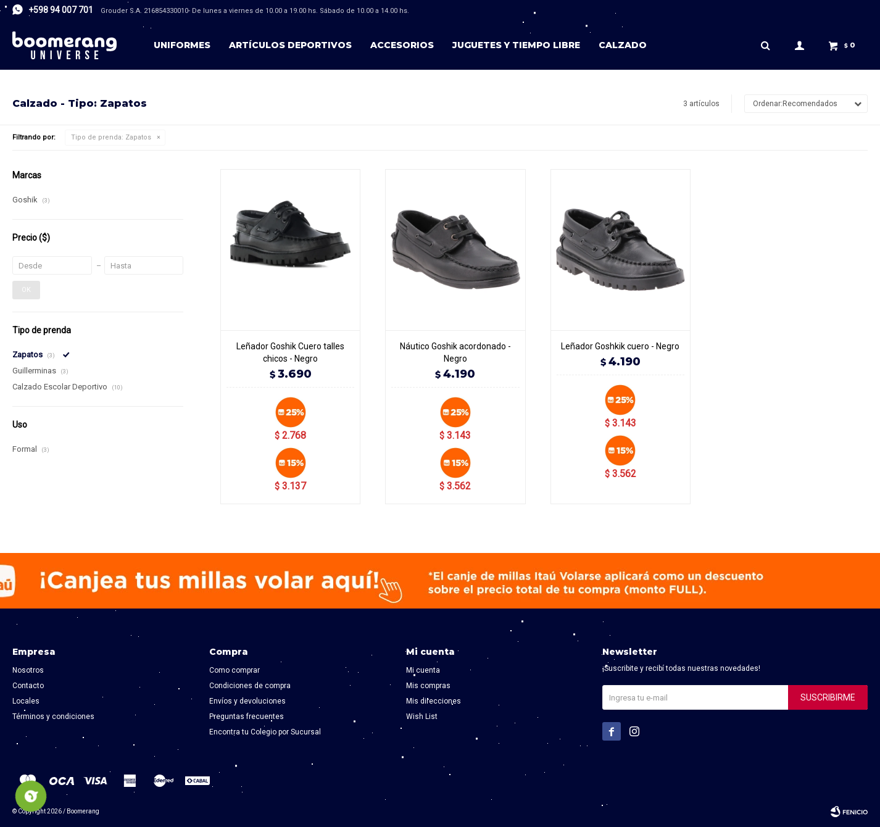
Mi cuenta (423, 670)
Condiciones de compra (250, 685)
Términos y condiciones (53, 716)
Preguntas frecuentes (246, 716)
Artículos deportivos (290, 45)
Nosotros (28, 670)
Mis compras (428, 685)
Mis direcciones (433, 701)
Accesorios (402, 45)
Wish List (422, 716)
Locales (25, 701)
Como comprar (234, 670)
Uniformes (182, 45)
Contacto (28, 685)
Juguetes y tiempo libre (516, 45)
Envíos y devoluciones (247, 701)
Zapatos (111, 137)
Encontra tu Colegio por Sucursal (265, 732)
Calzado (623, 45)
